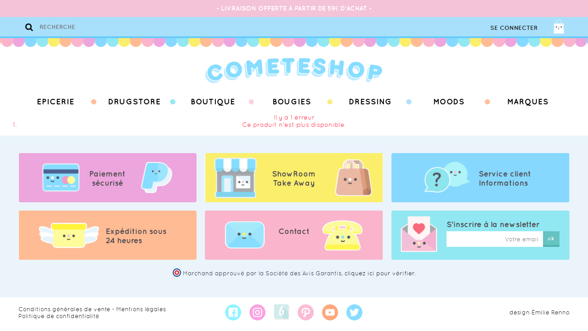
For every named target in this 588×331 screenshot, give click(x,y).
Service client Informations (505, 178)
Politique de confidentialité (58, 316)
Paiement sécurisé (107, 178)
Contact (294, 231)
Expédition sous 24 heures (136, 236)
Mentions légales (141, 309)
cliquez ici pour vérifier (379, 273)
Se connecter (513, 27)
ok (551, 238)
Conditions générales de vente (64, 309)
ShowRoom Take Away (294, 178)
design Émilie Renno (539, 312)
